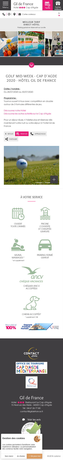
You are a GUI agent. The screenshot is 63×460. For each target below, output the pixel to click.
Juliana (57, 456)
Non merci (8, 456)
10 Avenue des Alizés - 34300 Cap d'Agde (31, 405)
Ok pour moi (34, 456)
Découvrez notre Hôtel (15, 110)
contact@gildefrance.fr (31, 411)
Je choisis (21, 456)
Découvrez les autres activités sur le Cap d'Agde (27, 113)
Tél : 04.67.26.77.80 (31, 408)
